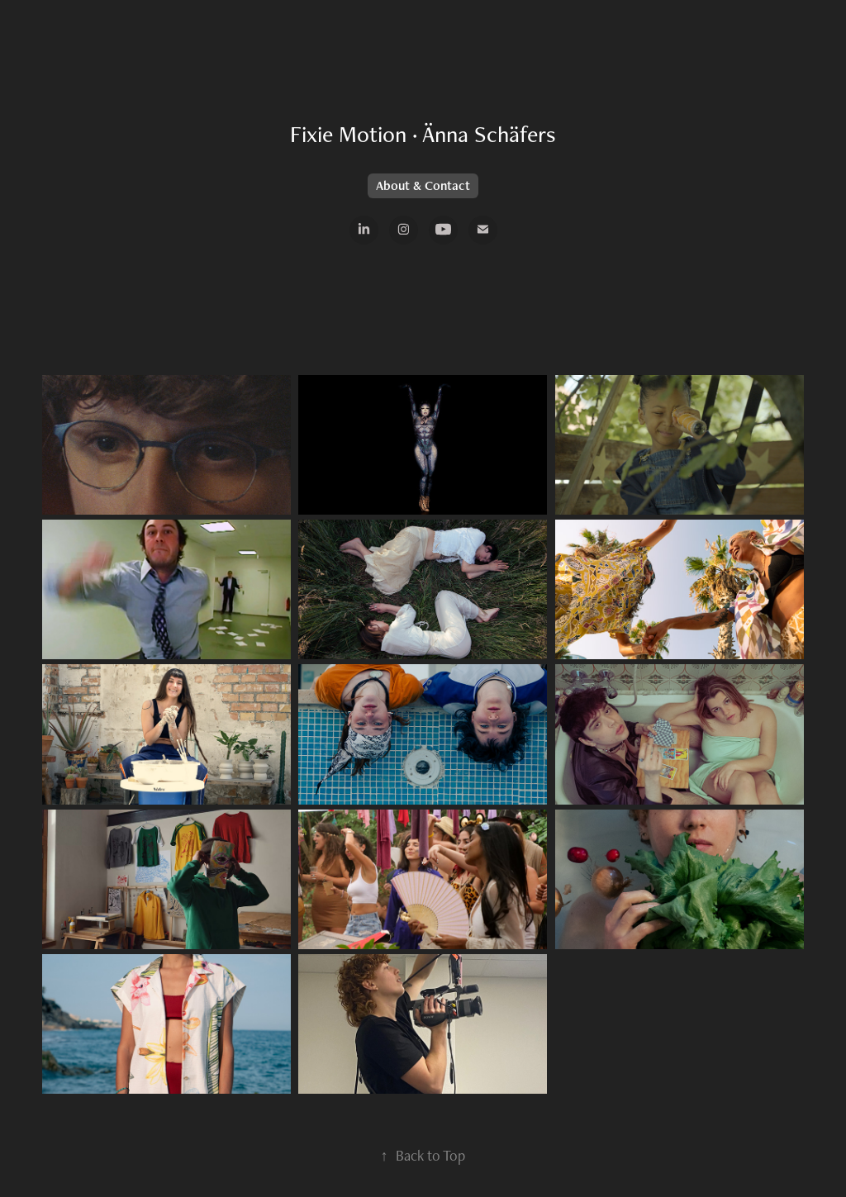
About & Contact (423, 185)
